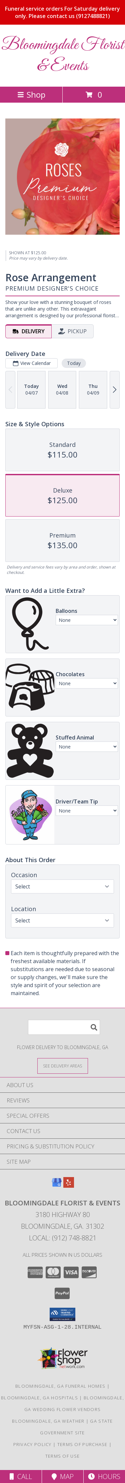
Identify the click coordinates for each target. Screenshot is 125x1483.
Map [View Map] (63, 1476)
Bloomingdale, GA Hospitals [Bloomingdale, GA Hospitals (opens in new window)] (39, 1398)
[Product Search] (64, 1027)
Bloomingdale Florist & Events (62, 56)
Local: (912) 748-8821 (62, 1237)
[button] (62, 1314)
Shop (31, 94)
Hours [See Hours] (104, 1476)
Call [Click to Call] (21, 1476)
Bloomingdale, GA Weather (48, 1421)
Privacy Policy (32, 1444)
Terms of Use (62, 1456)
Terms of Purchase (82, 1444)
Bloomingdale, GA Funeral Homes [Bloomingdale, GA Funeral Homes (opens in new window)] (60, 1386)
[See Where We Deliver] (62, 1065)
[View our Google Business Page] (56, 1185)
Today (74, 363)
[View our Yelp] (68, 1185)
